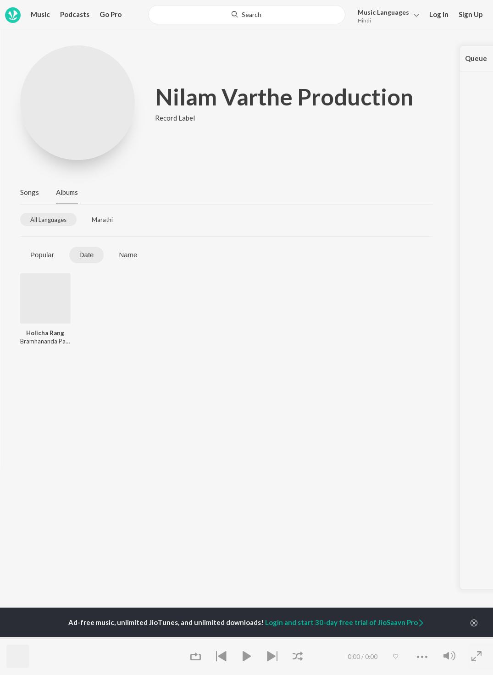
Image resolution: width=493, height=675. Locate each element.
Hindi (364, 20)
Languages (383, 12)
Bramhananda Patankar (51, 341)
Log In (439, 14)
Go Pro (111, 14)
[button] (386, 15)
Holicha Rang (45, 333)
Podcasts (74, 14)
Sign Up (471, 14)
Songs (29, 192)
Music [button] (40, 14)
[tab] (48, 219)
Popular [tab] (42, 255)
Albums (67, 192)
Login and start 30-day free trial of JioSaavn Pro (345, 622)
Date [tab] (86, 255)
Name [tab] (128, 255)
